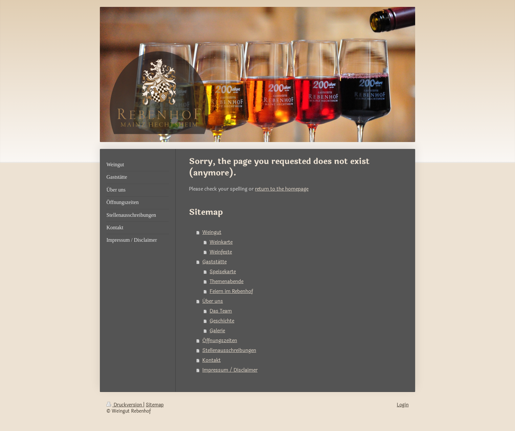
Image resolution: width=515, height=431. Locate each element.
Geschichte (222, 321)
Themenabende (226, 281)
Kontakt (211, 360)
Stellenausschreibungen (229, 350)
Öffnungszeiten (219, 340)
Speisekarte (223, 272)
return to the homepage (281, 189)
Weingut (211, 232)
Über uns (212, 301)
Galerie (217, 331)
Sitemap (155, 404)
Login (403, 404)
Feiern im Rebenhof (231, 291)
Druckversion (124, 404)
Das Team (221, 311)
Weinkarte (221, 242)
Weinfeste (221, 252)
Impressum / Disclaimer (230, 370)
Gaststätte (214, 262)
